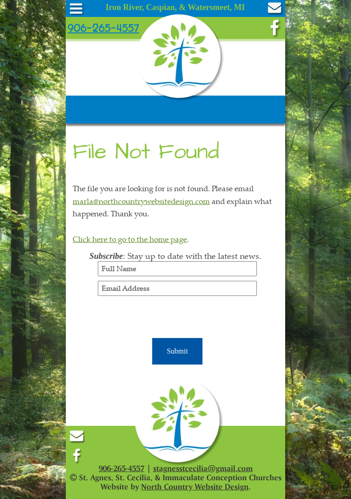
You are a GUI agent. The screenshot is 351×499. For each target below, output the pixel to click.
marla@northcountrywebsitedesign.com (141, 201)
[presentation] (177, 318)
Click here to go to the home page (130, 239)
